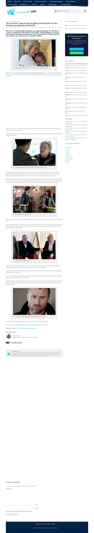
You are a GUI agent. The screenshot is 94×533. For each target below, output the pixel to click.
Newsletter (34, 4)
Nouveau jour (68, 137)
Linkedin (68, 160)
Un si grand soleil (12, 4)
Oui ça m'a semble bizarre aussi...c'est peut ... (79, 85)
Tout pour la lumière (78, 137)
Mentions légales (39, 524)
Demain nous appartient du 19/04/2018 (52, 74)
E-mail (36, 508)
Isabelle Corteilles (37, 27)
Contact (45, 524)
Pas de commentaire (57, 27)
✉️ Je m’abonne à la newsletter (77, 49)
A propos (53, 524)
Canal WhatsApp (52, 4)
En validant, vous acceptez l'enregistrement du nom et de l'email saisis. (19, 511)
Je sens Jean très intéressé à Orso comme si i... (78, 92)
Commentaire (9, 488)
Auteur (49, 524)
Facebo (67, 149)
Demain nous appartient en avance (72, 121)
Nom (36, 504)
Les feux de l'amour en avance (71, 134)
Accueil (9, 1)
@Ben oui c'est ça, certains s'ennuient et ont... (79, 65)
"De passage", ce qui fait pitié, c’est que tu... (78, 67)
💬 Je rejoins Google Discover (76, 52)
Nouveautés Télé (8, 21)
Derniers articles (27, 1)
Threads (67, 152)
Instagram (68, 150)
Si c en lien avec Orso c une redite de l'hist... (79, 70)
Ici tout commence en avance (71, 128)
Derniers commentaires (41, 1)
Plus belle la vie (24, 4)
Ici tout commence (71, 1)
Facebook (42, 4)
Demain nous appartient (56, 1)
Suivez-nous (17, 1)
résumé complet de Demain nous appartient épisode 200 (24, 324)
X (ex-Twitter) (68, 147)
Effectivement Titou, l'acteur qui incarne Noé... (78, 115)
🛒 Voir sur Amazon (64, 4)
